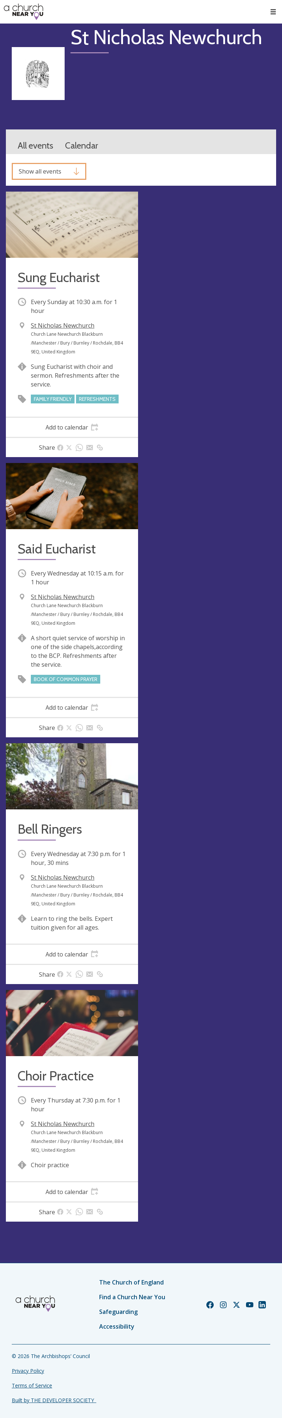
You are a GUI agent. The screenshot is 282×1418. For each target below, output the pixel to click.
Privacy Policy (28, 1370)
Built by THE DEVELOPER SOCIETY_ (54, 1400)
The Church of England (131, 1282)
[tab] (72, 427)
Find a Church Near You (132, 1297)
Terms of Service (32, 1385)
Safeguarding (118, 1312)
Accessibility (116, 1326)
